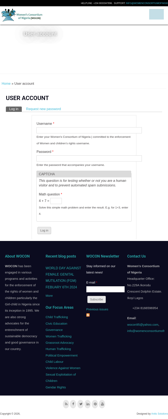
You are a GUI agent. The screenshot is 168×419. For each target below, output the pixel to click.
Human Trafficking (58, 349)
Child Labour (54, 361)
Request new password (43, 109)
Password (44, 152)
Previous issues (97, 309)
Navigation (156, 14)
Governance (54, 330)
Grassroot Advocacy (60, 342)
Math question (50, 194)
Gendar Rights (56, 387)
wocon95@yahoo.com (142, 324)
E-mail (91, 282)
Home (6, 83)
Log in (15, 109)
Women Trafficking (59, 336)
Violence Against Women (63, 368)
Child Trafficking (57, 317)
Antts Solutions (159, 413)
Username (45, 123)
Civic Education (56, 323)
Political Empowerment (62, 355)
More (49, 295)
